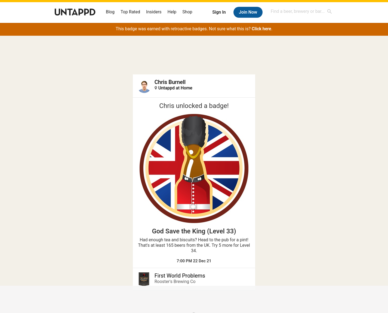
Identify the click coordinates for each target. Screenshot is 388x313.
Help (172, 11)
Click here (261, 28)
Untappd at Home (175, 88)
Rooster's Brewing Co (175, 281)
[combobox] (301, 11)
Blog (110, 11)
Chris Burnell (170, 82)
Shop (187, 11)
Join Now (248, 12)
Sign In (219, 12)
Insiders (154, 11)
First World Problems (180, 275)
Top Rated (130, 11)
